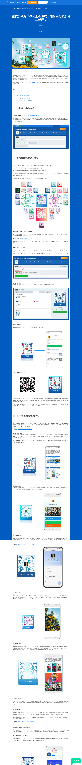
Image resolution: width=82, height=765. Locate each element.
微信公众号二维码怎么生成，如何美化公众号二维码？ (34, 8)
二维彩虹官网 (32, 2)
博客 (18, 8)
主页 (14, 8)
